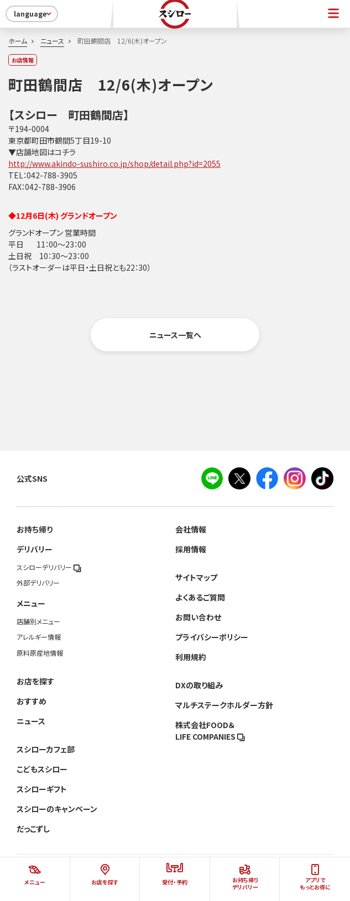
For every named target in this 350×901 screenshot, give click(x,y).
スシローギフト (42, 788)
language (33, 14)
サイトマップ (196, 577)
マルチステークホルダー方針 (224, 704)
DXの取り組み (199, 685)
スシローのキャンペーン (57, 808)
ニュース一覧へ (175, 334)
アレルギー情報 (39, 637)
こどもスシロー (42, 768)
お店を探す (35, 681)
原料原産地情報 (40, 653)
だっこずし (33, 828)
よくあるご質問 (200, 597)
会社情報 (190, 529)
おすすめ (31, 701)
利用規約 (190, 656)
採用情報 (190, 549)
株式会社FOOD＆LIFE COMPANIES (210, 730)
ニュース (52, 41)
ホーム (17, 41)
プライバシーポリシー (211, 636)
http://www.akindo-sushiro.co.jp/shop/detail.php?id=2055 (114, 163)
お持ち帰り (35, 529)
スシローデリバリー (49, 567)
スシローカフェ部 (46, 749)
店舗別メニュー (38, 621)
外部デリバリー (38, 583)
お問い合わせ (198, 617)
